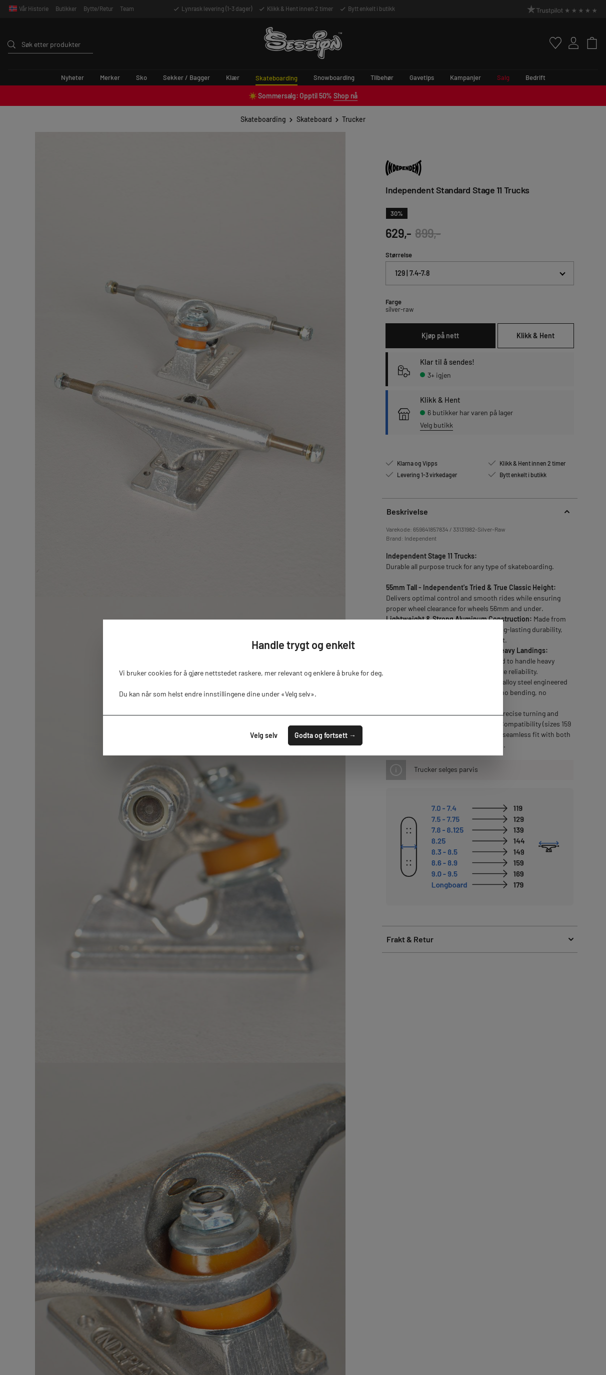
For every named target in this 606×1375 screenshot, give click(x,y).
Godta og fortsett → (325, 735)
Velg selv (264, 735)
